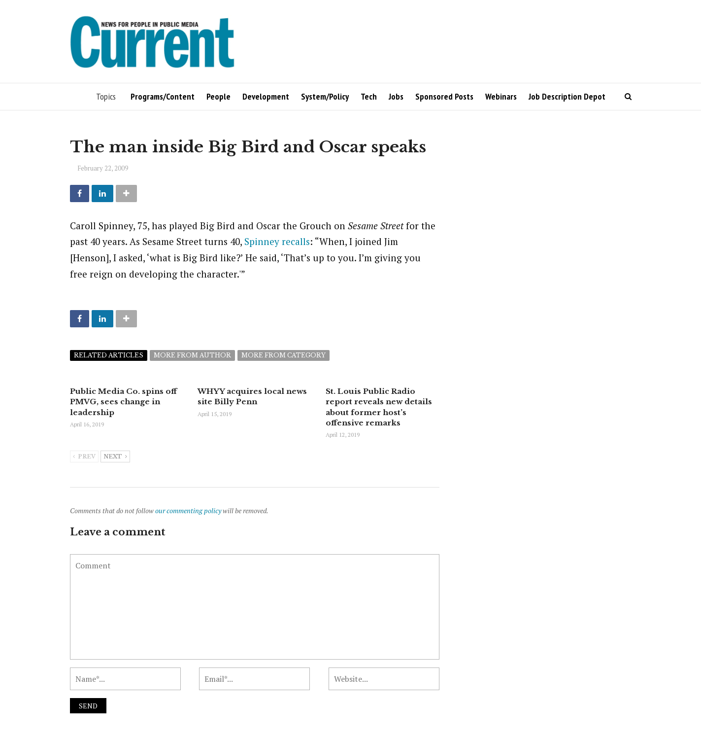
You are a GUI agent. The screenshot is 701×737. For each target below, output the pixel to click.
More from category (283, 355)
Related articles (108, 355)
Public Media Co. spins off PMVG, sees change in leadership (123, 401)
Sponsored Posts (444, 96)
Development (265, 96)
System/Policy (325, 96)
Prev (84, 456)
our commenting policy (188, 510)
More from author (192, 355)
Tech (369, 96)
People (218, 96)
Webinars (501, 96)
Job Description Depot (567, 96)
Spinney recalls (277, 241)
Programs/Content (163, 96)
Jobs (396, 96)
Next (115, 456)
